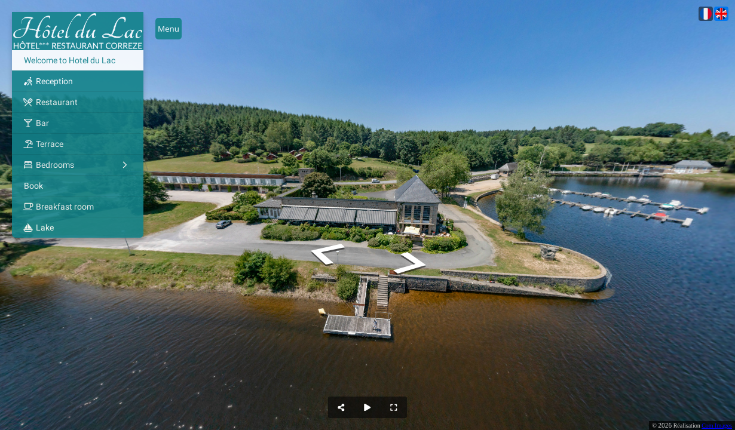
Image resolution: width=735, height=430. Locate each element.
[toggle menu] (168, 28)
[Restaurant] (77, 102)
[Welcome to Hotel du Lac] (77, 60)
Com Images (717, 425)
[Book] (77, 186)
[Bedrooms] (77, 165)
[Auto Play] (367, 407)
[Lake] (77, 227)
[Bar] (77, 123)
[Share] (341, 407)
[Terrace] (77, 144)
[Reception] (77, 81)
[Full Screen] (394, 407)
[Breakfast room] (77, 206)
